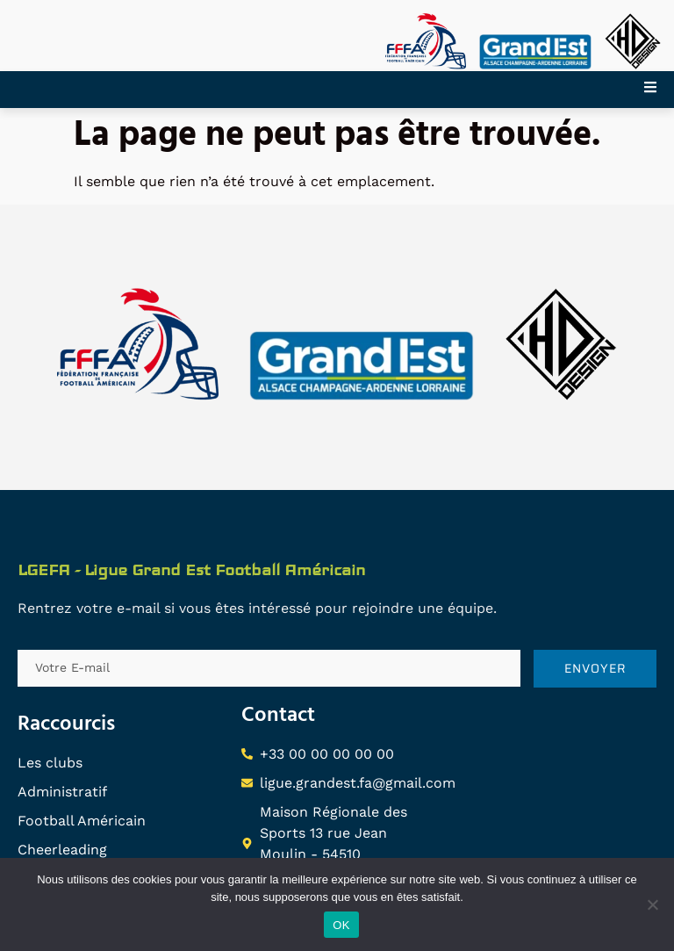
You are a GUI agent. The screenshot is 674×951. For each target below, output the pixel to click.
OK (341, 925)
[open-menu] (659, 89)
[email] (269, 668)
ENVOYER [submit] (595, 668)
